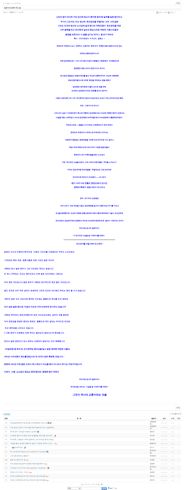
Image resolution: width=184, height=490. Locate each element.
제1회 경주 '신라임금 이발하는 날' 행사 (23, 432)
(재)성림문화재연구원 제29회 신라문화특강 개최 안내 (28, 423)
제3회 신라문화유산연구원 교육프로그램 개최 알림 (27, 476)
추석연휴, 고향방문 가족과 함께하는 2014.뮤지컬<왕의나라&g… (32, 439)
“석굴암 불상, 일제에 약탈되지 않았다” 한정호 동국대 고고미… (32, 443)
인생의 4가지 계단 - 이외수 (19, 472)
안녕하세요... (19, 447)
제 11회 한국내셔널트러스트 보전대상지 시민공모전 (28, 452)
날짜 (164, 418)
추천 (178, 418)
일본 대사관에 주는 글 (17, 460)
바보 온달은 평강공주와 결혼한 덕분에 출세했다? (27, 464)
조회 (172, 418)
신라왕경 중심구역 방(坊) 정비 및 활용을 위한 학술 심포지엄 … (32, 436)
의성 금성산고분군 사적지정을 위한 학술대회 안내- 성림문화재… (32, 427)
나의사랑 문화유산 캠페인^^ (20, 456)
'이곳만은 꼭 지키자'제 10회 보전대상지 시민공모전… (28, 468)
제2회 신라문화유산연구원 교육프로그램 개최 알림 (27, 480)
